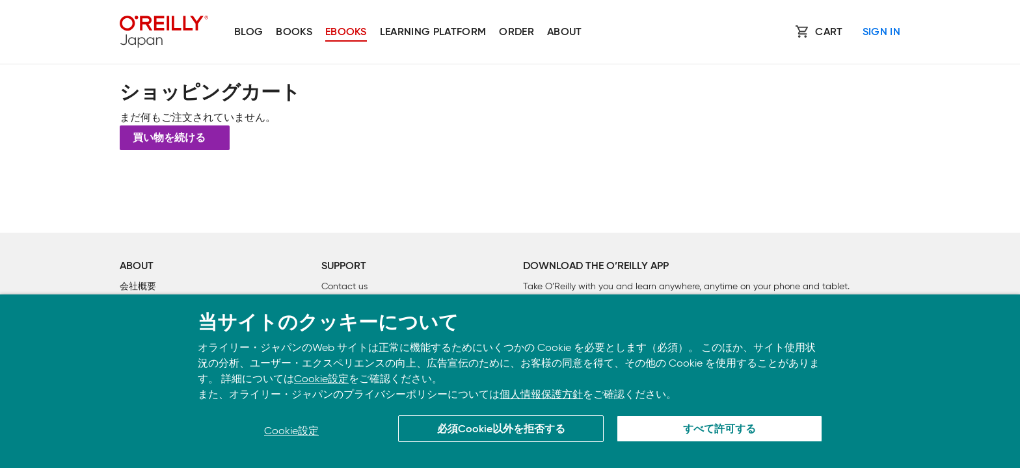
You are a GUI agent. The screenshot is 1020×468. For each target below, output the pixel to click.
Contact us (344, 286)
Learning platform (433, 32)
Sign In (881, 32)
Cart (828, 32)
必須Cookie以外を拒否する (501, 429)
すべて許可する (719, 429)
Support (343, 266)
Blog (248, 32)
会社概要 (138, 286)
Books (294, 32)
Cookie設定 (321, 378)
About (564, 32)
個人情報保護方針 (541, 394)
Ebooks (346, 32)
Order (516, 32)
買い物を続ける (169, 138)
